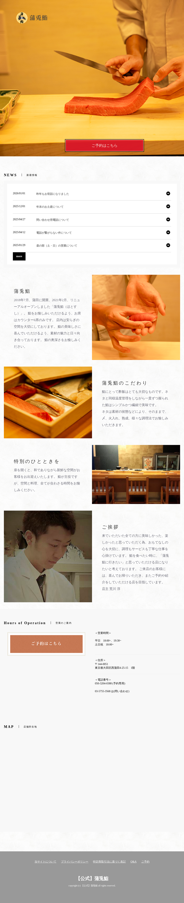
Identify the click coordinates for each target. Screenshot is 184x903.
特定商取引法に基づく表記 (109, 861)
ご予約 (145, 861)
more (19, 256)
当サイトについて (45, 861)
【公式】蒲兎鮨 (92, 878)
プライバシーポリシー (74, 861)
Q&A (133, 861)
